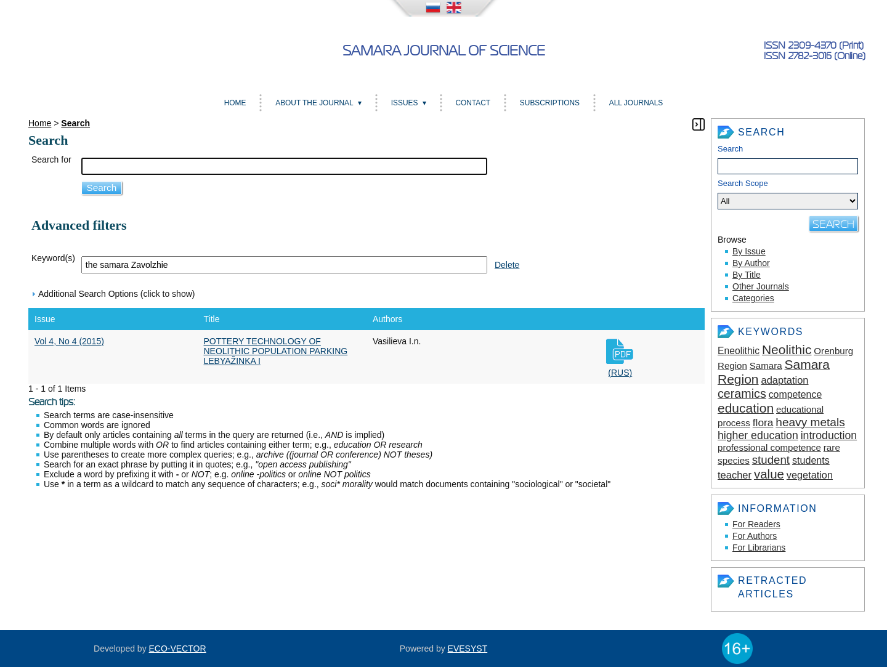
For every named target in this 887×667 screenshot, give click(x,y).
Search (730, 148)
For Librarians (758, 547)
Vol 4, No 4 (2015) (69, 341)
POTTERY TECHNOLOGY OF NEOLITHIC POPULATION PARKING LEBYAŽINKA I (276, 351)
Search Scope (788, 194)
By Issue (749, 251)
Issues (404, 103)
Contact (472, 103)
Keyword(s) (53, 258)
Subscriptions (550, 103)
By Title (746, 275)
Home (235, 103)
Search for (51, 159)
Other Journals (760, 286)
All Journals (636, 103)
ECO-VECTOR (177, 648)
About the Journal (314, 103)
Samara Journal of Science (443, 51)
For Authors (754, 536)
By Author (751, 263)
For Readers (756, 524)
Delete (507, 265)
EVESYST (468, 648)
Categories (753, 298)
